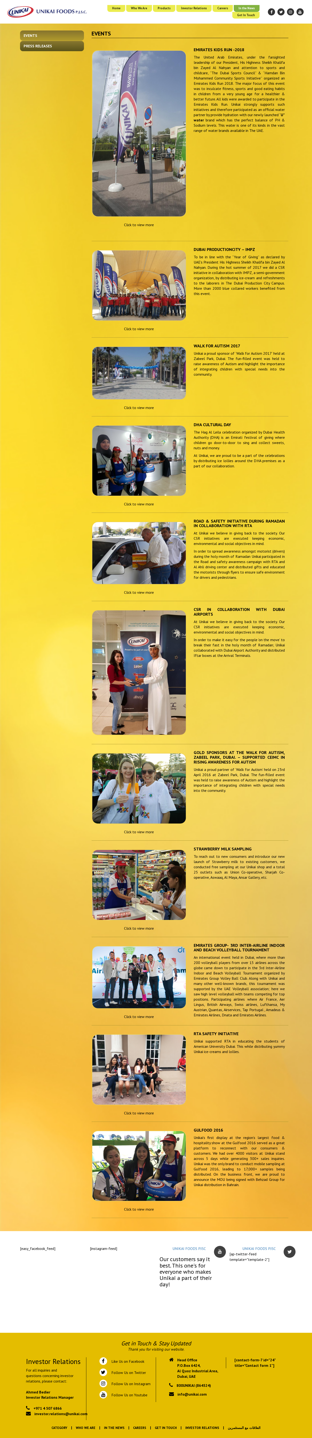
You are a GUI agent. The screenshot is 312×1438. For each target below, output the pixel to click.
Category (59, 1428)
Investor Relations (194, 8)
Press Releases (38, 46)
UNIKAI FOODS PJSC (189, 1248)
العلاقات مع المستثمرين (244, 1428)
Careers (222, 8)
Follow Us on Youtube (128, 1395)
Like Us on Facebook (126, 1361)
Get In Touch (246, 15)
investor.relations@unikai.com (61, 1413)
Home (116, 8)
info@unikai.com (192, 1394)
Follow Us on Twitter (127, 1372)
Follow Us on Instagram (130, 1383)
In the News (247, 8)
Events (30, 35)
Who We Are (139, 8)
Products (164, 8)
